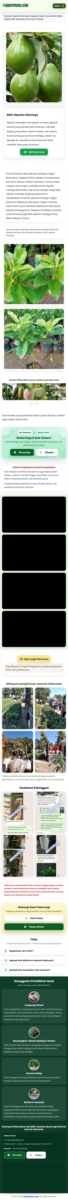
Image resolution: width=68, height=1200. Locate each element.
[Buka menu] (59, 6)
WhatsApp (22, 452)
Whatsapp (14, 1155)
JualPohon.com (31, 1196)
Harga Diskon (34, 926)
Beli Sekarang (34, 152)
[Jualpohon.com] (15, 6)
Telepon (47, 452)
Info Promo (34, 918)
